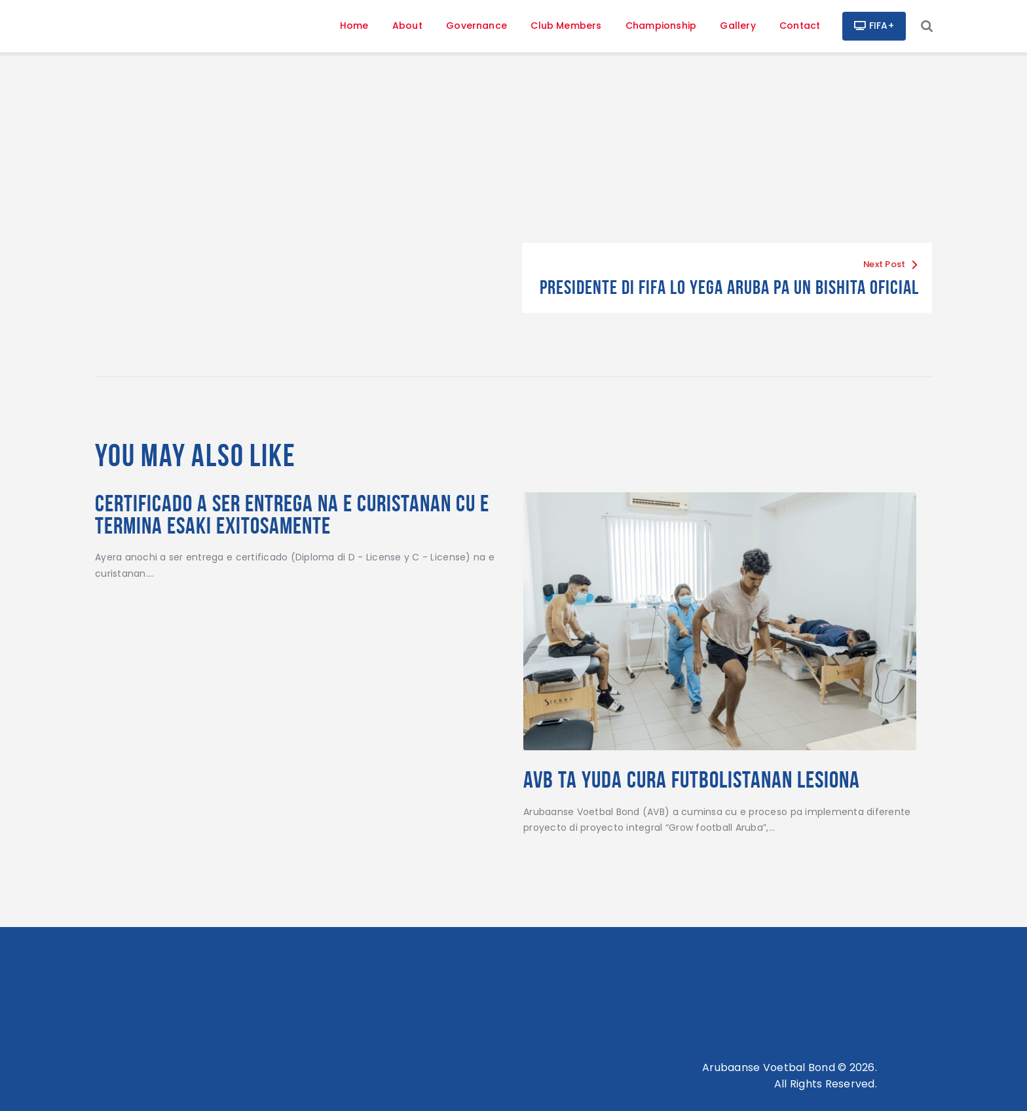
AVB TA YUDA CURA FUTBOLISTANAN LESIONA (691, 780)
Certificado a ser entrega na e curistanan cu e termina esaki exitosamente (292, 514)
